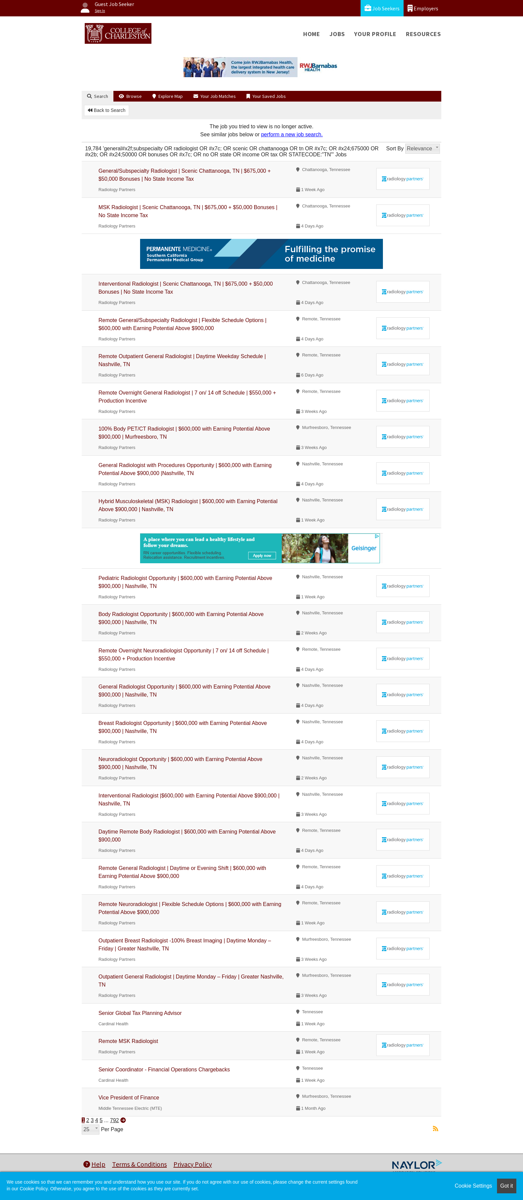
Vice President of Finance (128, 1097)
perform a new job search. (292, 134)
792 (114, 1120)
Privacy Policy (192, 1164)
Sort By (395, 148)
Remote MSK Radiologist (128, 1041)
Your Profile (375, 34)
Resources (423, 34)
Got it (506, 1186)
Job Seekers (382, 8)
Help (94, 1164)
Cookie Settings (473, 1186)
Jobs (337, 34)
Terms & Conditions (139, 1164)
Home (311, 34)
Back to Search (106, 110)
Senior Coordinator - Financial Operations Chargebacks (164, 1069)
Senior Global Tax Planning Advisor (140, 1013)
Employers (423, 8)
